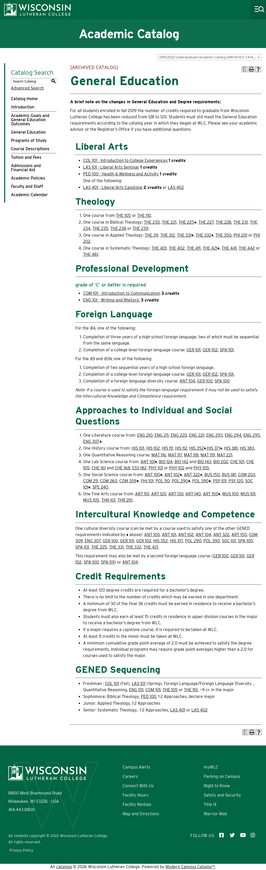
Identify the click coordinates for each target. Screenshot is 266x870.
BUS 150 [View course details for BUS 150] (212, 474)
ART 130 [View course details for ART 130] (175, 493)
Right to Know (217, 785)
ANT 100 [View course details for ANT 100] (152, 474)
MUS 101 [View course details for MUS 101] (248, 493)
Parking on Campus (222, 776)
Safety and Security (222, 795)
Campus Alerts (136, 767)
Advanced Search (27, 88)
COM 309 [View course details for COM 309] (128, 480)
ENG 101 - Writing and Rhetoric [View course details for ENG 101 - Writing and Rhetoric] (111, 300)
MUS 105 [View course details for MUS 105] (91, 500)
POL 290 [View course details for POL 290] (180, 480)
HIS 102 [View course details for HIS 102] (153, 448)
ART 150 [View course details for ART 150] (210, 493)
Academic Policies (28, 178)
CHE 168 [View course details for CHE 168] (122, 467)
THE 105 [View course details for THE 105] (123, 215)
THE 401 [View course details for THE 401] (159, 248)
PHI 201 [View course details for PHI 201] (240, 235)
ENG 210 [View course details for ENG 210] (144, 435)
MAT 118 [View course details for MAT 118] (191, 455)
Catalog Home (24, 98)
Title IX (210, 804)
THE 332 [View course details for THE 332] (203, 235)
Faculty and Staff (27, 186)
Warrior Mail (215, 813)
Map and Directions (141, 813)
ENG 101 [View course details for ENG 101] (136, 689)
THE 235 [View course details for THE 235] (100, 228)
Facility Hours (135, 795)
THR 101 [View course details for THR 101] (108, 500)
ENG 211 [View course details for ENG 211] (162, 435)
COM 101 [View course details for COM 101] (153, 689)
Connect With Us (138, 785)
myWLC (211, 767)
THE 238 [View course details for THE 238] (118, 228)
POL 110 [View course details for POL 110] (163, 480)
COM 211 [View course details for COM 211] (90, 480)
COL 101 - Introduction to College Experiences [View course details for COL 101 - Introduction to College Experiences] (125, 160)
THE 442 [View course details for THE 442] (247, 248)
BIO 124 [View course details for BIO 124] (165, 461)
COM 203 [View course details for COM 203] (246, 474)
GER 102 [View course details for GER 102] (210, 349)
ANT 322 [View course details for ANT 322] (192, 474)
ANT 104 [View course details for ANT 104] (187, 381)
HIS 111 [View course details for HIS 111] (167, 448)
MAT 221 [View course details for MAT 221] (224, 455)
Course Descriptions (30, 148)
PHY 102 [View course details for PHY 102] (176, 467)
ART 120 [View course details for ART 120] (158, 493)
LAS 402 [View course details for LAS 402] (176, 187)
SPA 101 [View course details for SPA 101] (227, 349)
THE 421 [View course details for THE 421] (210, 248)
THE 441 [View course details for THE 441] (229, 248)
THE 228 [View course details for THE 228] (223, 222)
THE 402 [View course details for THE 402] (177, 248)
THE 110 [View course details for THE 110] (144, 215)
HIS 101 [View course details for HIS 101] (138, 448)
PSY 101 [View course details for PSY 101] (220, 480)
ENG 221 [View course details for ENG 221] (196, 435)
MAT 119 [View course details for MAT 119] (208, 455)
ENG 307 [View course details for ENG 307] (91, 441)
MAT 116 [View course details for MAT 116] (158, 455)
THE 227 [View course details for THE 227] (206, 222)
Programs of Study (29, 140)
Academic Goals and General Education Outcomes (30, 119)
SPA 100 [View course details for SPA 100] (222, 381)
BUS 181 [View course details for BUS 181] (229, 474)
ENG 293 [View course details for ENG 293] (214, 435)
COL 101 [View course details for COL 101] (112, 683)
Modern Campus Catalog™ (190, 866)
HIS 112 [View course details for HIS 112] (181, 448)
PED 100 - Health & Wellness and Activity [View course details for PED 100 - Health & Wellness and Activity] (121, 174)
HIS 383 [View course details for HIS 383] (247, 448)
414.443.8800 (21, 809)
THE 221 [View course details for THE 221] (169, 222)
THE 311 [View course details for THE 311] (151, 235)
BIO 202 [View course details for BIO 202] (220, 461)
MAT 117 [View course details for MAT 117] (175, 455)
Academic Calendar (29, 194)
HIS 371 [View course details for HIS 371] (213, 448)
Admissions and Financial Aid (26, 167)
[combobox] (210, 57)
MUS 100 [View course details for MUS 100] (230, 493)
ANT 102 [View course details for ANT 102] (172, 474)
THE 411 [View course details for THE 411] (194, 248)
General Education (28, 132)
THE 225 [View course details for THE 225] (186, 222)
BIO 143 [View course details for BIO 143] (204, 461)
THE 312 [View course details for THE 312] (167, 235)
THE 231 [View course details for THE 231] (240, 222)
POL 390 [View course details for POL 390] (200, 480)
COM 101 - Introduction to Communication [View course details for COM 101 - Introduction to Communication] (121, 293)
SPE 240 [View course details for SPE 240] (100, 487)
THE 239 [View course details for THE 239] (140, 228)
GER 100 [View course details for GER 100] (204, 381)
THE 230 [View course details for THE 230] (152, 222)
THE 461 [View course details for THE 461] (90, 254)
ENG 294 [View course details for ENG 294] (233, 435)
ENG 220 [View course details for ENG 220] (179, 435)
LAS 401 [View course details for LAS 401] (177, 710)
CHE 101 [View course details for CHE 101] (237, 461)
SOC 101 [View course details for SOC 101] (229, 540)
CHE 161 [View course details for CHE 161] (99, 467)
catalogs (64, 866)
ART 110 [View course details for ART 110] (142, 493)
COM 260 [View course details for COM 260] (108, 480)
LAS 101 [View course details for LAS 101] (138, 683)
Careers (130, 776)
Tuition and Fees (26, 157)
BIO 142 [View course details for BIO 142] (181, 461)
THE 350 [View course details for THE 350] (223, 235)
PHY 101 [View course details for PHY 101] (156, 467)
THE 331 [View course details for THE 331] (184, 235)
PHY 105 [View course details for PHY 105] (201, 467)
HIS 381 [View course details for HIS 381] (231, 448)
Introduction (22, 107)
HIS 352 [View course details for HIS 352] (196, 448)
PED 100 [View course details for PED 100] (148, 696)
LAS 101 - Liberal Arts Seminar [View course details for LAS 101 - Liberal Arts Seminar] (111, 167)
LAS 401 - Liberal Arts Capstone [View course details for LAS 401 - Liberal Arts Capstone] (112, 187)
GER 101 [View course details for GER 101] (194, 349)
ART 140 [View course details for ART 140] (193, 493)
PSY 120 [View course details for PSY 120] (236, 480)
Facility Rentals (137, 804)
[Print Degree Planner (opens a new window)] (245, 69)
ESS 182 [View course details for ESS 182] (139, 467)
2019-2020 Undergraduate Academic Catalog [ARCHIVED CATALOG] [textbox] (210, 57)
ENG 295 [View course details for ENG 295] (251, 435)
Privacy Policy (21, 850)
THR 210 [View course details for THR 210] (124, 500)
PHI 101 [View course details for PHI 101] (147, 480)
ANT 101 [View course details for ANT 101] (148, 461)
